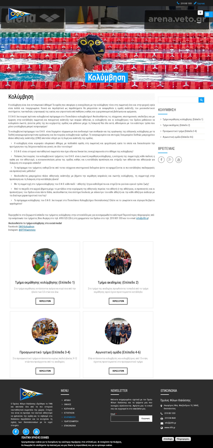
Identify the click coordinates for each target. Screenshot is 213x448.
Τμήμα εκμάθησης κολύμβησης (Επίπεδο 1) (45, 282)
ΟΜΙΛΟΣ (67, 404)
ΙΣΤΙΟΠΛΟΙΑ (69, 413)
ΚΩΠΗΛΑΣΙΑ (69, 408)
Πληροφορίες (183, 440)
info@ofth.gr (142, 218)
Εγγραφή (201, 3)
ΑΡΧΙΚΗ (67, 400)
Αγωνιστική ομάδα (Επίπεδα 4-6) (118, 352)
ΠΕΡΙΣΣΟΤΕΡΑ (45, 301)
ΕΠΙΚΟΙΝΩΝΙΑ (70, 425)
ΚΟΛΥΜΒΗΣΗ (69, 417)
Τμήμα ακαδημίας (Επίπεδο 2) (118, 282)
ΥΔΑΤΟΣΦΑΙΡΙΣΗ (71, 421)
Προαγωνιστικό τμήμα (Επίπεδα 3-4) (44, 352)
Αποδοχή (168, 440)
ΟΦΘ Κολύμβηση (26, 226)
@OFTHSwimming (27, 230)
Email (114, 414)
